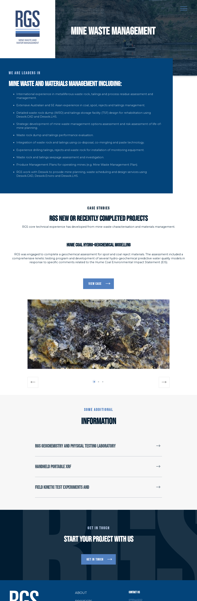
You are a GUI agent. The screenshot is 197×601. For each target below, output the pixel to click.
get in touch (95, 559)
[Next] (164, 382)
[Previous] (33, 382)
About (81, 593)
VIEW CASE (94, 283)
